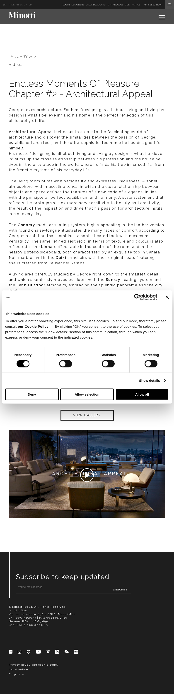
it (9, 4)
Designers (77, 4)
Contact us (132, 4)
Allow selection (87, 394)
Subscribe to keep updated (62, 577)
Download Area (96, 4)
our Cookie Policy (33, 326)
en (4, 4)
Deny (32, 394)
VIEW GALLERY (87, 415)
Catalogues (115, 4)
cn (26, 4)
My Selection (159, 4)
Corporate (16, 674)
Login (66, 4)
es (21, 4)
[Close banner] (167, 297)
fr (17, 4)
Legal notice (18, 669)
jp (30, 4)
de (12, 4)
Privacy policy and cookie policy (34, 664)
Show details (149, 380)
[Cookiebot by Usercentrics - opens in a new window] (137, 297)
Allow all (142, 394)
